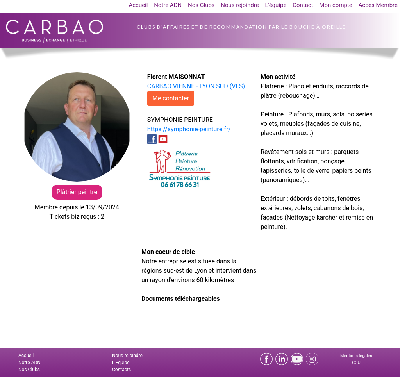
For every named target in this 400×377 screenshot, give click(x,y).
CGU (356, 362)
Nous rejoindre (240, 5)
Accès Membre (378, 5)
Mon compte (335, 5)
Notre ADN (168, 5)
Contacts (121, 369)
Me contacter (170, 98)
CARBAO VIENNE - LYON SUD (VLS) (196, 86)
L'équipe (275, 5)
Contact (303, 5)
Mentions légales (356, 355)
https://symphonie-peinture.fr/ (189, 129)
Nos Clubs (201, 5)
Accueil (138, 5)
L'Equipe (121, 362)
